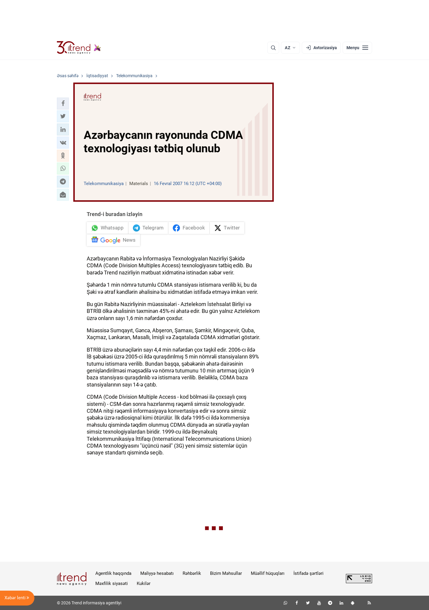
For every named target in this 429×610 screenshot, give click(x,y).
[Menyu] (357, 48)
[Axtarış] (273, 48)
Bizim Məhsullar (226, 573)
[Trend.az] (79, 47)
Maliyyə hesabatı (157, 573)
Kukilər (143, 583)
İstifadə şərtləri (308, 573)
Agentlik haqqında (113, 573)
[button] (63, 103)
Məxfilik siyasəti (111, 583)
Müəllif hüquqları (268, 573)
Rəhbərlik (192, 573)
